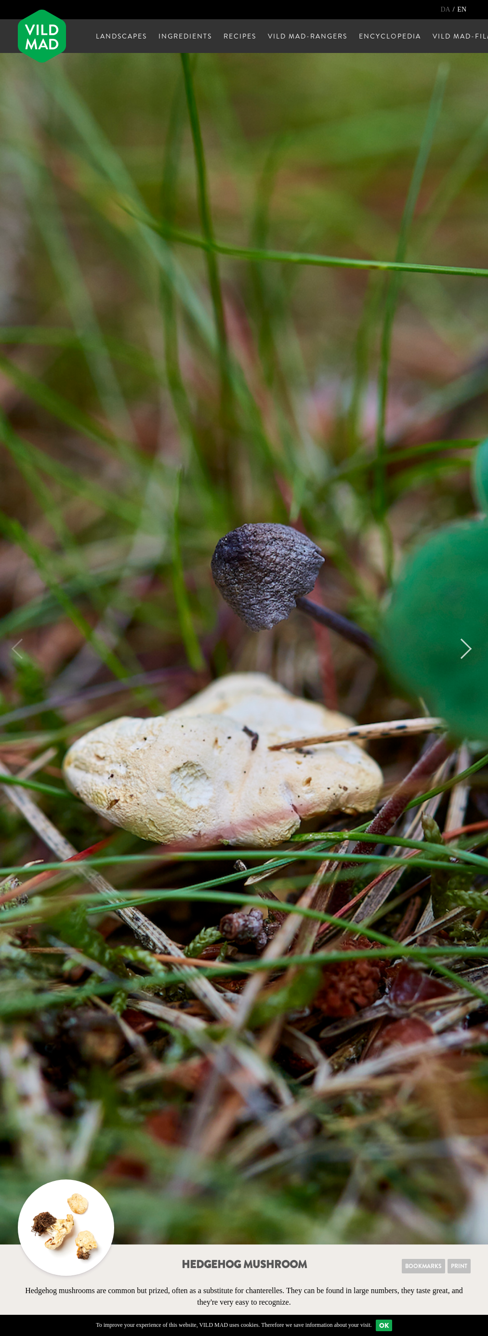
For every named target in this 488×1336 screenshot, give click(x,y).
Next (461, 649)
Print (459, 1266)
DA (445, 9)
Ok (384, 1325)
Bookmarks (423, 1266)
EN (461, 9)
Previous (22, 649)
